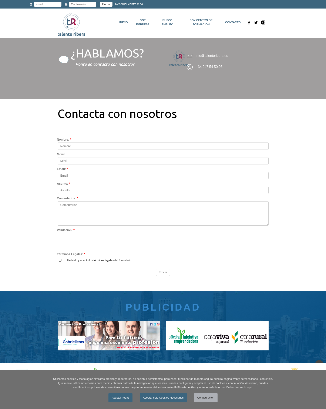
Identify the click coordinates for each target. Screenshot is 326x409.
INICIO (123, 22)
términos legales (104, 260)
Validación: (66, 230)
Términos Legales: (71, 254)
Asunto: (63, 183)
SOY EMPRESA (142, 22)
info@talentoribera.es (212, 56)
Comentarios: (67, 198)
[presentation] (90, 241)
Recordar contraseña (129, 4)
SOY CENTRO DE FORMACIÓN (201, 22)
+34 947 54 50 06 (209, 67)
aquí (249, 387)
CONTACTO (233, 22)
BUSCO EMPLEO (167, 22)
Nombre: (64, 139)
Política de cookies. (185, 387)
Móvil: (61, 154)
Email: (62, 169)
